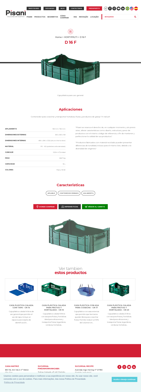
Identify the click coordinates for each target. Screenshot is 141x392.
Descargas (49, 8)
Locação (94, 17)
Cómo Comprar (64, 17)
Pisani (29, 18)
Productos (39, 18)
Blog (63, 8)
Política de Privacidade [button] (14, 382)
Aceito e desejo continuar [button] (124, 379)
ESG (75, 17)
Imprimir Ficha (69, 206)
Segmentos (52, 18)
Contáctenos (76, 8)
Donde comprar (45, 206)
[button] (109, 379)
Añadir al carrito (95, 206)
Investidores (34, 8)
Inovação (83, 17)
